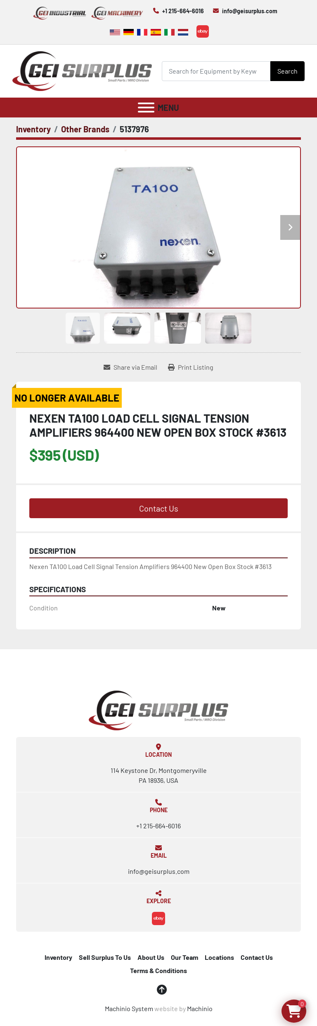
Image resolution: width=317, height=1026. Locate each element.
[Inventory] (33, 129)
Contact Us (158, 508)
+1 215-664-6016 (183, 10)
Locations (219, 957)
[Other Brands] (85, 129)
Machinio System (129, 1008)
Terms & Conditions (158, 970)
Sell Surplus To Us (105, 957)
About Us (150, 957)
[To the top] (162, 989)
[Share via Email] (130, 367)
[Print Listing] (191, 367)
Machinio (200, 1008)
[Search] (216, 71)
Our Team (184, 957)
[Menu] (146, 107)
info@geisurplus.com (249, 10)
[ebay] (202, 31)
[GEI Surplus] (158, 709)
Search (287, 71)
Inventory (58, 957)
